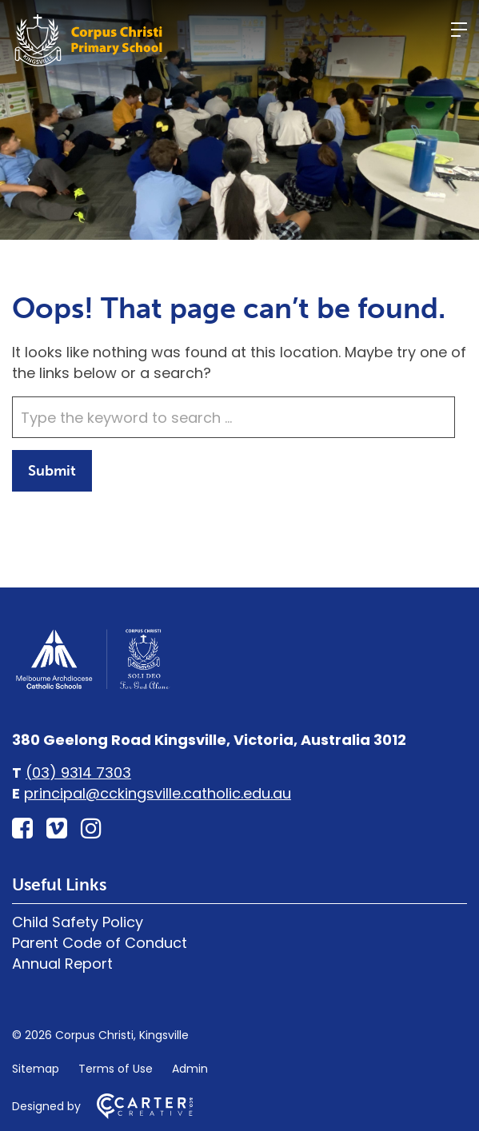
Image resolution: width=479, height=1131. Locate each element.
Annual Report (62, 964)
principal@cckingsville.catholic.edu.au (157, 793)
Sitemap (35, 1069)
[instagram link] (91, 829)
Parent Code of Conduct (99, 943)
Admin (190, 1069)
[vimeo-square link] (56, 829)
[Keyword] (233, 417)
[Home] (92, 687)
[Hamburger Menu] (459, 29)
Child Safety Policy (77, 922)
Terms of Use (115, 1069)
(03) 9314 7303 (78, 773)
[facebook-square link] (22, 829)
